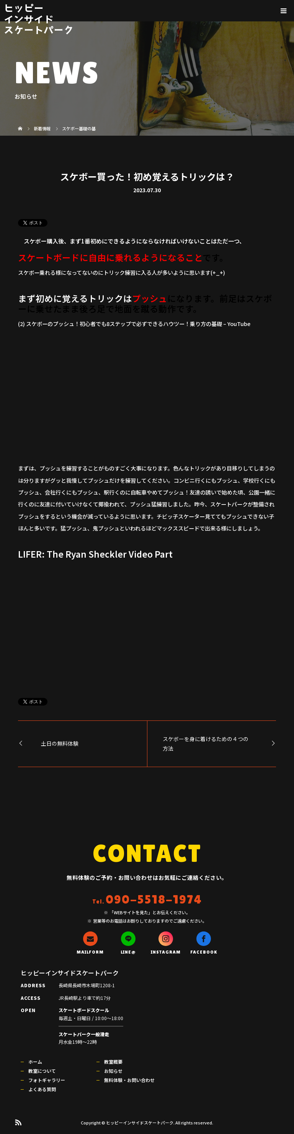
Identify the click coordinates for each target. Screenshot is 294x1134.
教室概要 (113, 1061)
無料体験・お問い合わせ (129, 1080)
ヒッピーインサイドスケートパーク (39, 18)
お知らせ (113, 1070)
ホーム (35, 1061)
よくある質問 (42, 1089)
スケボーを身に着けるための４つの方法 (205, 743)
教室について (42, 1070)
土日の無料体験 (59, 743)
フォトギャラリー (46, 1080)
